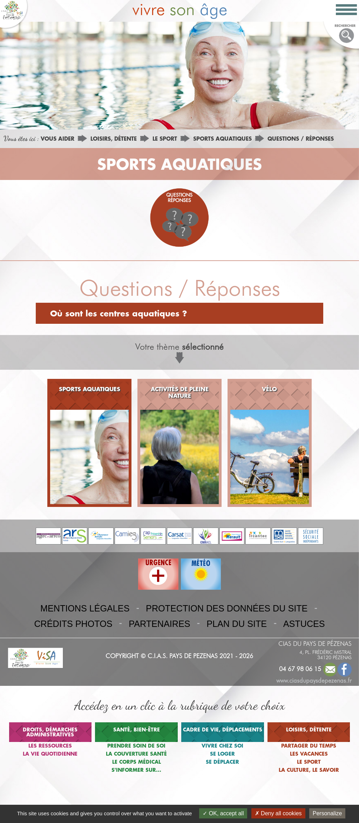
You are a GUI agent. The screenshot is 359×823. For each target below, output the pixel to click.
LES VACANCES (309, 753)
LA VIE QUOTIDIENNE (50, 753)
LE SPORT (165, 138)
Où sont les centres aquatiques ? (118, 313)
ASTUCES (304, 624)
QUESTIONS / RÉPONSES (300, 138)
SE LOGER (222, 753)
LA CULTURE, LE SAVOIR (309, 770)
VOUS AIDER (57, 138)
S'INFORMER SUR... (136, 770)
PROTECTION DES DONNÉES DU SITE (226, 608)
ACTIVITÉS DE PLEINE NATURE (180, 392)
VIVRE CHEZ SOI (222, 745)
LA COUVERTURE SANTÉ (136, 753)
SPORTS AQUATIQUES (222, 138)
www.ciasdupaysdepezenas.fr (314, 680)
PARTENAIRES (159, 624)
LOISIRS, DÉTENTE (113, 138)
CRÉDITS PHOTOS (73, 624)
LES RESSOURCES (50, 745)
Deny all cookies (278, 813)
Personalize (327, 813)
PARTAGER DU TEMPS (308, 745)
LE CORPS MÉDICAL (136, 761)
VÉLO (269, 389)
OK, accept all (223, 813)
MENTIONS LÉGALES (84, 608)
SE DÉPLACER (222, 761)
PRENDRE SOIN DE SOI (136, 745)
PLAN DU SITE (236, 624)
